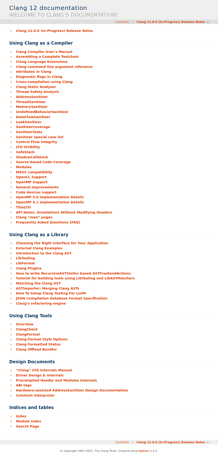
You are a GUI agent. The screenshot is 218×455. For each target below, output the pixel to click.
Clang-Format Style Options (42, 339)
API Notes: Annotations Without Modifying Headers (64, 212)
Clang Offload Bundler (36, 349)
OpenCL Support (31, 177)
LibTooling (25, 258)
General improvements (37, 187)
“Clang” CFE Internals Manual (44, 370)
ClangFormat (28, 334)
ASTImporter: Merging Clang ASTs (47, 288)
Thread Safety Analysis (37, 92)
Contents (122, 22)
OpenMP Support (32, 182)
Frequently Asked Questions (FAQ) (48, 222)
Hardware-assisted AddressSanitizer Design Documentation (72, 390)
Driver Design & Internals (40, 375)
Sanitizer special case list (40, 137)
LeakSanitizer (29, 122)
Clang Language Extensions (41, 62)
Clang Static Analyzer (36, 87)
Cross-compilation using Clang (44, 82)
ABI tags (24, 385)
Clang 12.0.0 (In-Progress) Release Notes (170, 22)
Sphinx (144, 450)
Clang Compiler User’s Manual (44, 52)
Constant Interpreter (35, 395)
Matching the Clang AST (38, 283)
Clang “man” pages (34, 217)
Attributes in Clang (33, 71)
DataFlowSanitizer (33, 117)
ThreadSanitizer (31, 102)
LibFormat (25, 263)
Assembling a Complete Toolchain (47, 56)
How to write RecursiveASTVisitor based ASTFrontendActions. (74, 273)
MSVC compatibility (34, 172)
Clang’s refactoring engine (41, 303)
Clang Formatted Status (38, 344)
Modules (24, 167)
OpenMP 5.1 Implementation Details (50, 202)
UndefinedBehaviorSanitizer (42, 112)
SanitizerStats (29, 132)
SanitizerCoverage (33, 127)
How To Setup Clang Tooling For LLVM (51, 293)
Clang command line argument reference (54, 67)
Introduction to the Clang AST (44, 253)
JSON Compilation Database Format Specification (61, 298)
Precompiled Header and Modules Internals (56, 380)
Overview (24, 324)
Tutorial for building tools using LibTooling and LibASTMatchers (75, 278)
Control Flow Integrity (36, 142)
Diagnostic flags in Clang (39, 77)
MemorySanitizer (32, 107)
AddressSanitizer (32, 97)
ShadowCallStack (32, 157)
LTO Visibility (28, 147)
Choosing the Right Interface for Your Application (62, 243)
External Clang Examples (39, 248)
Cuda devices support (36, 192)
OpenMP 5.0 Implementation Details (50, 197)
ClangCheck (27, 329)
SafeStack (25, 152)
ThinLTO (23, 207)
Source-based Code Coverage (43, 162)
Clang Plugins (29, 268)
